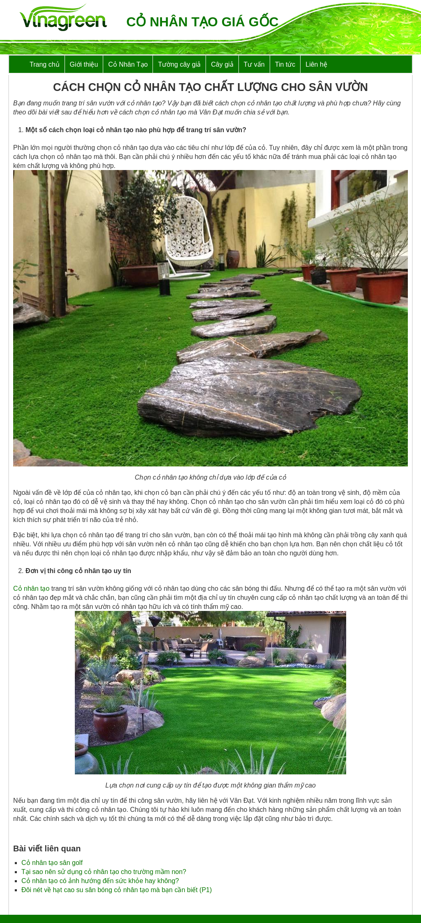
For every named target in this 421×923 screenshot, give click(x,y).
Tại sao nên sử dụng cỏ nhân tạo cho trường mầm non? (103, 871)
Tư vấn (254, 64)
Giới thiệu (84, 64)
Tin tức (285, 64)
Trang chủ (45, 64)
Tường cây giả (179, 64)
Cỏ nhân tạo (31, 588)
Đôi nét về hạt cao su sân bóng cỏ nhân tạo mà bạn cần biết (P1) (116, 889)
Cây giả (222, 64)
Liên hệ (316, 64)
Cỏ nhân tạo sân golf (52, 862)
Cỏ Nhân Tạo (128, 64)
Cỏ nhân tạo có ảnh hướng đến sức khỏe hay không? (100, 880)
